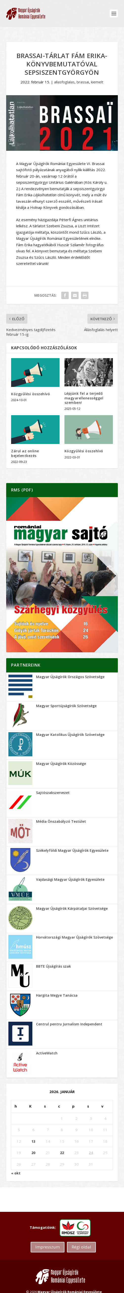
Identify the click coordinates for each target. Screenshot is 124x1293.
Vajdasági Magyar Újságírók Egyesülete (70, 879)
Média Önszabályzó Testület (61, 821)
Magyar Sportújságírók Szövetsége (66, 705)
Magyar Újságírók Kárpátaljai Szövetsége (72, 908)
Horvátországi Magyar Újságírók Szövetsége (74, 937)
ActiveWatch (47, 1053)
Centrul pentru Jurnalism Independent (69, 1024)
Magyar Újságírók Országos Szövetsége (70, 676)
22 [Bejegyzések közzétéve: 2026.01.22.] (62, 1152)
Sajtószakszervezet (53, 792)
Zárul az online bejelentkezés (25, 453)
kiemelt (97, 81)
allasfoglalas (64, 81)
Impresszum (47, 1247)
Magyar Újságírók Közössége (61, 763)
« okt (16, 1173)
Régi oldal (81, 1247)
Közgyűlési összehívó (30, 394)
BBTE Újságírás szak (53, 966)
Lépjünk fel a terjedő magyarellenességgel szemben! (83, 398)
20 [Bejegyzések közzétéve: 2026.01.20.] (33, 1152)
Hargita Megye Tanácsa (57, 995)
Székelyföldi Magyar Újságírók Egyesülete (72, 850)
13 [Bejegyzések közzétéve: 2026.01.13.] (33, 1141)
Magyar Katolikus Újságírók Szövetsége (70, 734)
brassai (83, 81)
